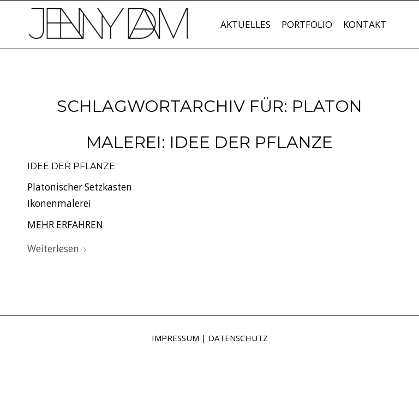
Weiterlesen (59, 248)
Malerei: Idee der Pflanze (209, 142)
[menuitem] (245, 25)
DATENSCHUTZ (238, 337)
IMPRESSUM (175, 337)
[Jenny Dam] (109, 30)
